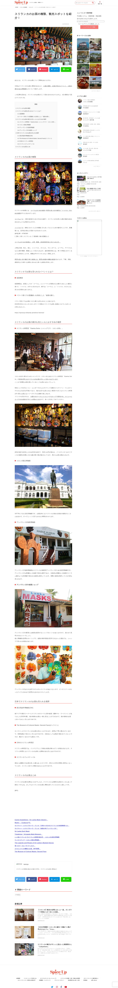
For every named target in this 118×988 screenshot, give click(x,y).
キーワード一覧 (96, 91)
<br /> (20, 805)
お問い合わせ (94, 980)
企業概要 (18, 978)
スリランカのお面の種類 (23, 108)
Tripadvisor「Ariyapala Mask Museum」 (28, 834)
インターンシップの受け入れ (30, 978)
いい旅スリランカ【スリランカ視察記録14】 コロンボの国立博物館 (37, 837)
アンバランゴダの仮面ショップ (27, 130)
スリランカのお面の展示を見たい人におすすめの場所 (31, 119)
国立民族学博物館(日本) (25, 135)
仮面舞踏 (21, 113)
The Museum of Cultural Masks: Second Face (30, 851)
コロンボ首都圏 (23, 7)
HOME (16, 7)
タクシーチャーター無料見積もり (91, 978)
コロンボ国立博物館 (24, 124)
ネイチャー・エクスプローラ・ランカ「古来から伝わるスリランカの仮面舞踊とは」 (42, 825)
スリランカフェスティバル (26, 144)
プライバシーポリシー (59, 980)
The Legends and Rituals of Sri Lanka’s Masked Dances (34, 843)
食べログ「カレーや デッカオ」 (25, 845)
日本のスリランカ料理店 (25, 141)
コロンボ (31, 7)
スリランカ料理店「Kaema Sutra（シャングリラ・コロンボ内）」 (37, 122)
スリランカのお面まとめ (23, 146)
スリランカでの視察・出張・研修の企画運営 (70, 978)
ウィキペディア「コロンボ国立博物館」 (28, 840)
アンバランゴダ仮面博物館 (26, 127)
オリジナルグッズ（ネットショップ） (48, 978)
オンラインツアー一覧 (94, 211)
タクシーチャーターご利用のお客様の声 (26, 980)
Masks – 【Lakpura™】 (23, 822)
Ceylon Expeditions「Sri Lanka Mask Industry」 (31, 820)
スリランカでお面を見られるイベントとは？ (28, 111)
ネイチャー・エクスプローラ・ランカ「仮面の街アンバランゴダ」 (36, 828)
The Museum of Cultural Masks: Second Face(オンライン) (35, 138)
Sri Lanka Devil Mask (22, 831)
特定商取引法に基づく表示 (74, 980)
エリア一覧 (97, 166)
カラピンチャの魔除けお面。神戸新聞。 (28, 848)
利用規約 (85, 980)
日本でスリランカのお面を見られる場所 (27, 133)
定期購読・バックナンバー (45, 980)
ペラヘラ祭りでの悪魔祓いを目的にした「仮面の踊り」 (34, 116)
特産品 (18, 894)
